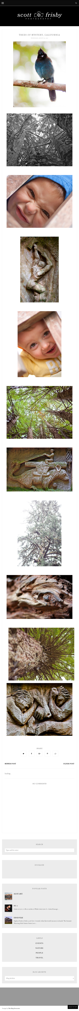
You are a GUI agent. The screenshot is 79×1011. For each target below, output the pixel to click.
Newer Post (10, 764)
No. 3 (16, 906)
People (39, 953)
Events (39, 943)
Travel (39, 958)
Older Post (68, 764)
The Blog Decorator (14, 1008)
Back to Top (73, 1007)
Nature (39, 948)
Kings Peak (18, 918)
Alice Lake (18, 894)
